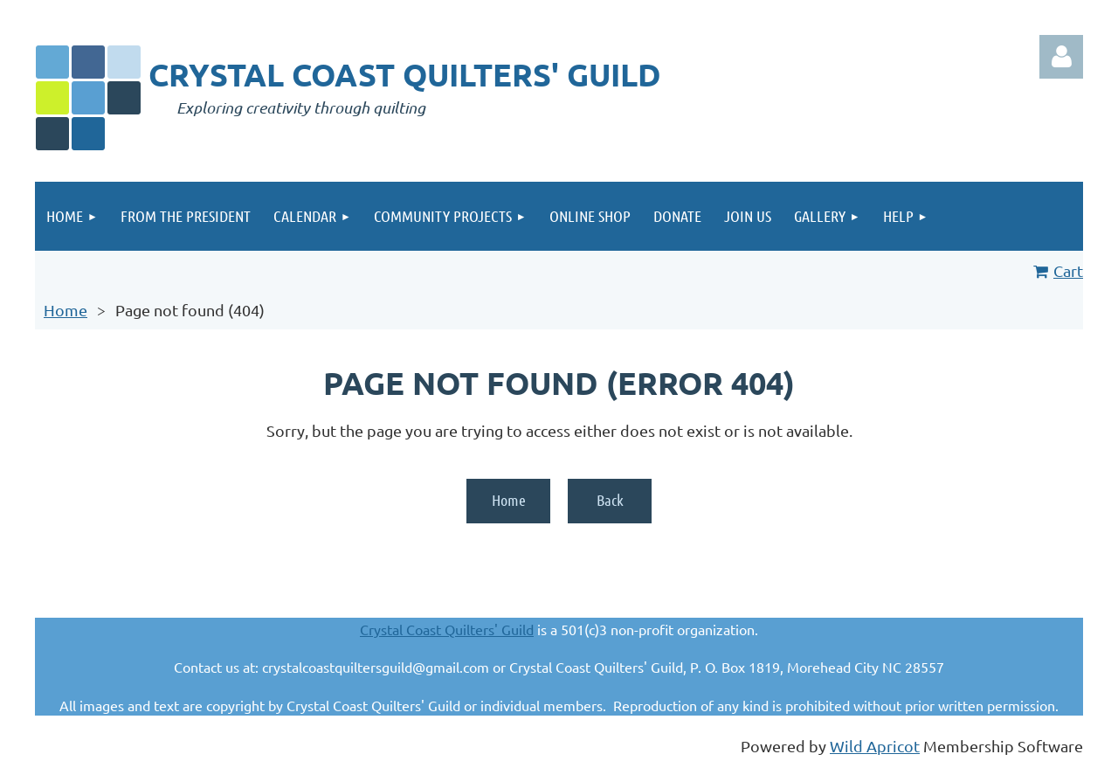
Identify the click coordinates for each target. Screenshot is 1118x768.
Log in (1061, 57)
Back (610, 499)
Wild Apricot (875, 746)
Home (65, 310)
